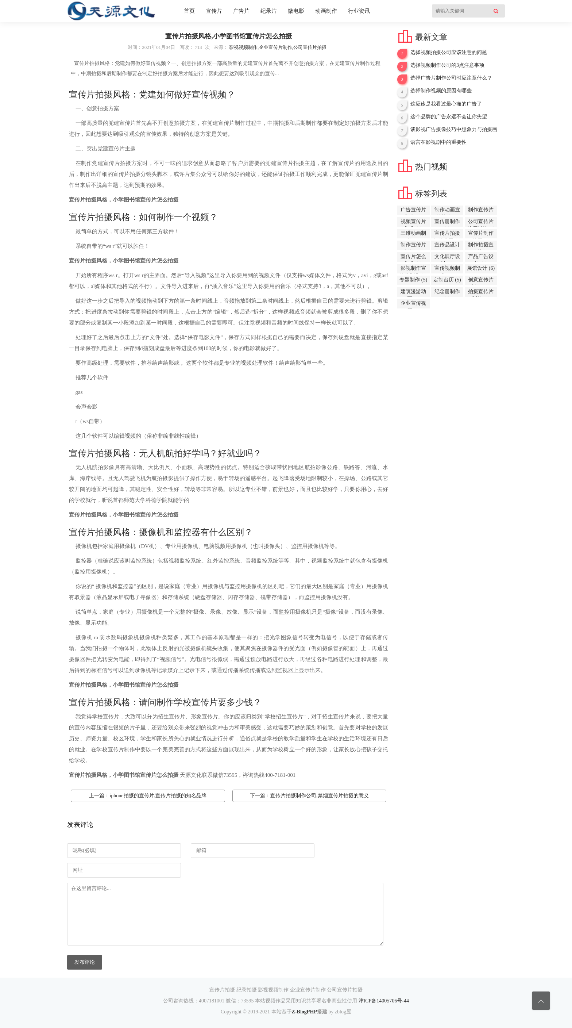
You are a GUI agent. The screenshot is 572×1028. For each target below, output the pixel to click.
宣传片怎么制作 (413, 258)
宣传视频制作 (447, 269)
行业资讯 (359, 11)
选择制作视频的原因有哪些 (441, 90)
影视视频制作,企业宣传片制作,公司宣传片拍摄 (277, 47)
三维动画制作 (413, 234)
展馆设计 (481, 268)
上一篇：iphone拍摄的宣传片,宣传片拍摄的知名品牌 (147, 795)
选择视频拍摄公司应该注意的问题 (448, 52)
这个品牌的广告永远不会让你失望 (448, 116)
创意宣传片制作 (481, 281)
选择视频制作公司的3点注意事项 (447, 65)
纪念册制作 (447, 293)
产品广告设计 (481, 258)
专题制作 (413, 280)
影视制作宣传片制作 (413, 269)
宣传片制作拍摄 (481, 234)
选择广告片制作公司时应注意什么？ (451, 78)
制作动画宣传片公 (447, 211)
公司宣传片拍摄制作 (481, 223)
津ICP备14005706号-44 (384, 1001)
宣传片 (214, 11)
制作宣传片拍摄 (413, 246)
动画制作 (326, 11)
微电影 (296, 11)
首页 (189, 11)
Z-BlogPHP (304, 1011)
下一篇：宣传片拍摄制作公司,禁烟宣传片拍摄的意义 (309, 795)
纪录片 (268, 11)
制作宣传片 (481, 211)
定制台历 (447, 280)
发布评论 (84, 962)
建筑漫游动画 (413, 293)
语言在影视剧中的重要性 (438, 142)
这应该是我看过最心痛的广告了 (446, 104)
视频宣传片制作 (413, 223)
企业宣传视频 (413, 304)
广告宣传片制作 (413, 211)
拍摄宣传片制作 (481, 293)
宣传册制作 (447, 223)
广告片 (241, 11)
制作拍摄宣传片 (481, 246)
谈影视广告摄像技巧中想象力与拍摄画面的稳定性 (453, 130)
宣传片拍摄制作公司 (447, 234)
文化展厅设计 (447, 258)
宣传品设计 (447, 246)
